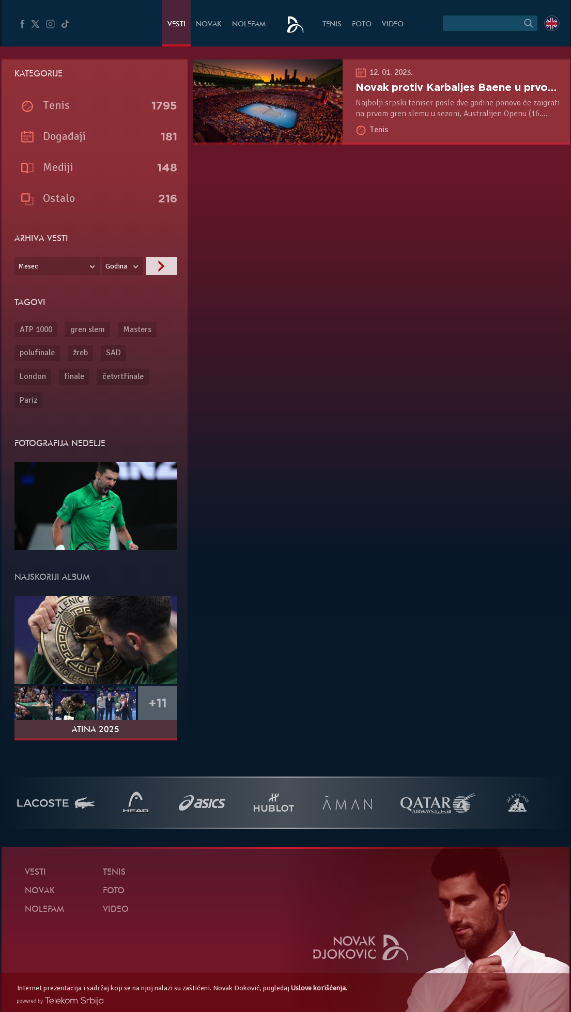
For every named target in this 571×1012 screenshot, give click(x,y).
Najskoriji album (52, 578)
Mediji (58, 167)
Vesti (176, 24)
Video (393, 24)
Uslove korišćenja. (319, 988)
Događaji (64, 136)
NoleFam (249, 24)
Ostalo (59, 198)
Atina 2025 (95, 730)
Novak (209, 24)
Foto (362, 24)
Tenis (332, 24)
